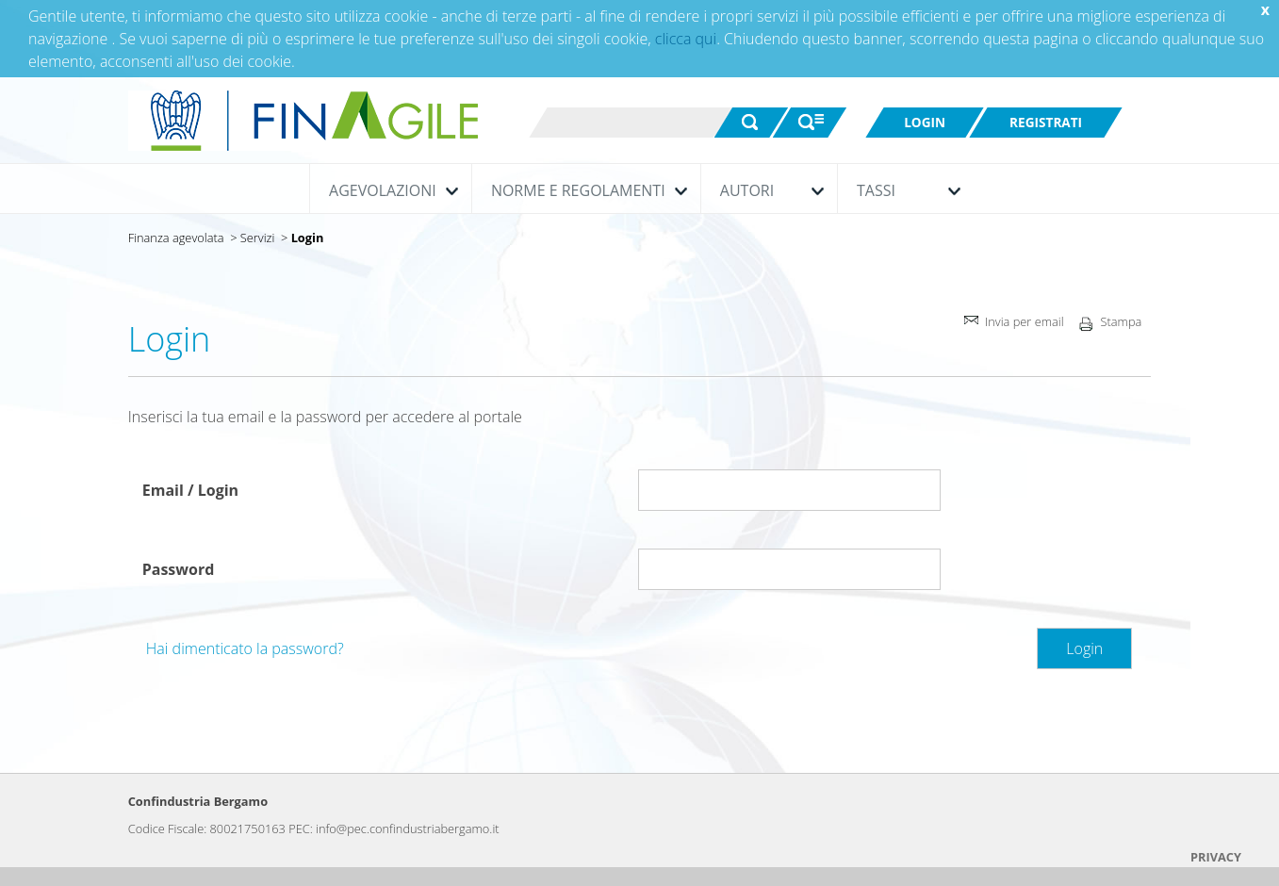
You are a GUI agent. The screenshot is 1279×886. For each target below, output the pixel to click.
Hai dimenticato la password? (245, 648)
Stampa (1108, 326)
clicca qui (685, 38)
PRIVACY (1215, 856)
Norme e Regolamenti (584, 190)
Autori (767, 190)
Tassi (904, 190)
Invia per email (1012, 323)
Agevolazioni (389, 190)
